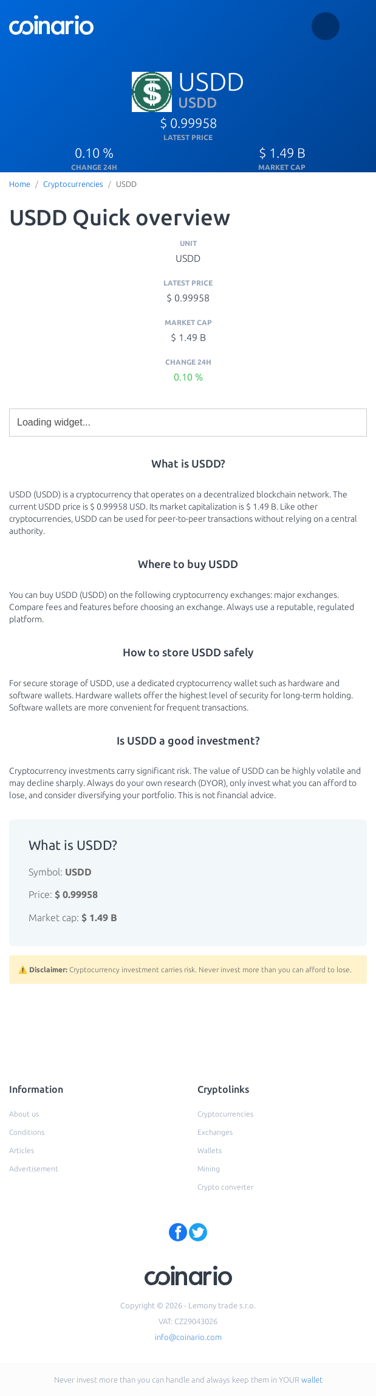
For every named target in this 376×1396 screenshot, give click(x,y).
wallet (312, 1379)
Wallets (209, 1150)
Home (19, 184)
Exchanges (215, 1132)
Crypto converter (225, 1187)
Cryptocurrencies (73, 184)
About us (24, 1114)
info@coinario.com (188, 1337)
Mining (208, 1169)
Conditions (26, 1132)
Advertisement (33, 1169)
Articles (21, 1150)
